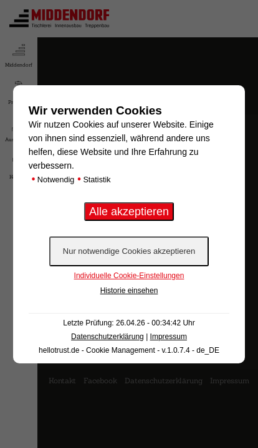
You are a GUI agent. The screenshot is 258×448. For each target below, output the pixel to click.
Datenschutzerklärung (107, 336)
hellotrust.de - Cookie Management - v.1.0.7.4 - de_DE (129, 350)
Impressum (168, 336)
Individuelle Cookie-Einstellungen (129, 275)
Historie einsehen (129, 290)
